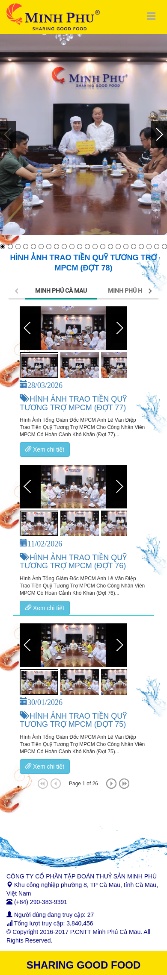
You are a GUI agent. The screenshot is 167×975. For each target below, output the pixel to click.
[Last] (124, 783)
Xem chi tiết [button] (44, 449)
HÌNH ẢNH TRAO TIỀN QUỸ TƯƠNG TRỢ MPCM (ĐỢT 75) (73, 720)
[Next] (111, 783)
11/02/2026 (44, 542)
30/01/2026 (45, 701)
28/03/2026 (45, 384)
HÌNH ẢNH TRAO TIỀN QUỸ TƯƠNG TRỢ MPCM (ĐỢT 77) (73, 403)
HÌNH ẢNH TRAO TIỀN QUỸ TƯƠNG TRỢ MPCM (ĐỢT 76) (73, 561)
